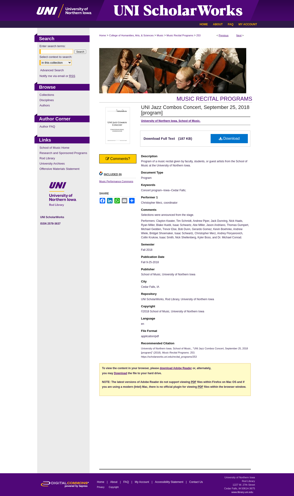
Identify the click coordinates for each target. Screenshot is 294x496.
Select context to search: (56, 57)
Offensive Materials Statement (59, 169)
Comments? (118, 159)
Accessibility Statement (169, 482)
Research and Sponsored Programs (63, 153)
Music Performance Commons (116, 181)
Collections (47, 95)
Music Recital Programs (180, 35)
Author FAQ (47, 126)
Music (160, 35)
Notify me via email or (57, 76)
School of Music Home (54, 147)
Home (102, 35)
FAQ (126, 482)
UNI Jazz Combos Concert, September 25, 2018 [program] (195, 110)
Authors (45, 105)
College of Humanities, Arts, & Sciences (131, 35)
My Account (142, 482)
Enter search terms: (52, 46)
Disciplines (47, 100)
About (114, 482)
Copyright (114, 487)
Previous (224, 35)
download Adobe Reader (176, 368)
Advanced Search (52, 70)
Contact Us (196, 482)
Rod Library (47, 158)
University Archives (52, 163)
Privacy (101, 487)
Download (229, 138)
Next (239, 35)
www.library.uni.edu (242, 492)
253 (198, 35)
